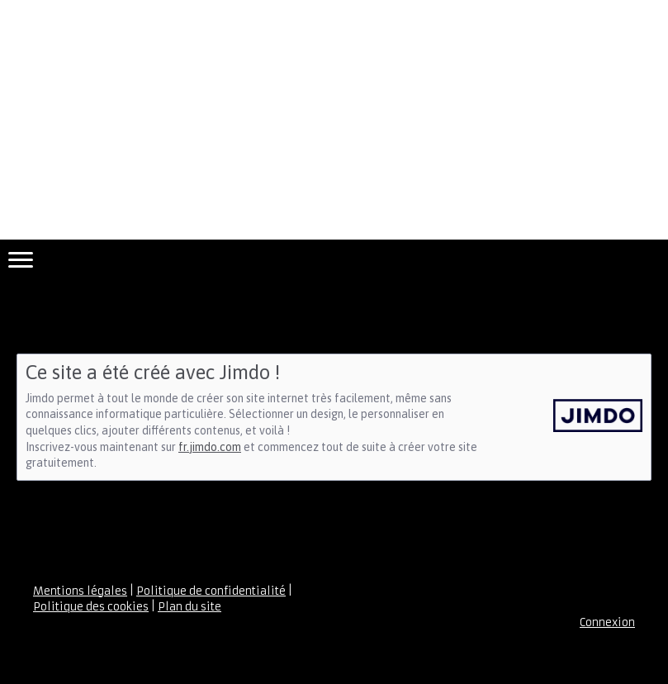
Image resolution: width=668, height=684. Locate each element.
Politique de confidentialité (211, 591)
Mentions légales (80, 591)
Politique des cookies (91, 607)
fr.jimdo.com (209, 447)
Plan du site (189, 607)
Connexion (607, 622)
